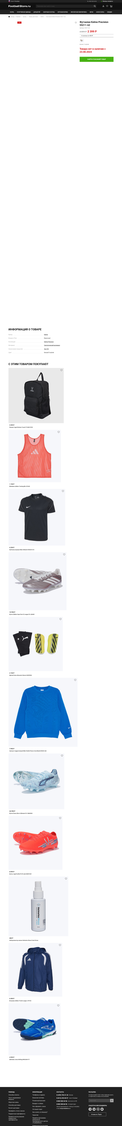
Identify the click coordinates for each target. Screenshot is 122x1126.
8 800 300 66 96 (62, 1104)
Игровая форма (63, 12)
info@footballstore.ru (65, 1108)
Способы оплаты (13, 1095)
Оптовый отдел (37, 1109)
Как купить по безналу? (40, 1112)
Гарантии (35, 1115)
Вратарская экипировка (79, 12)
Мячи (91, 12)
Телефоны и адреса (38, 1095)
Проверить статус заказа (16, 1111)
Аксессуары (100, 12)
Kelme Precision (49, 342)
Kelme (46, 334)
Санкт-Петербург (14, 1)
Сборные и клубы (49, 12)
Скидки (109, 12)
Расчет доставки (13, 1108)
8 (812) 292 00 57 (62, 1098)
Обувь (12, 12)
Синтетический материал (52, 345)
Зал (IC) (46, 349)
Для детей (37, 12)
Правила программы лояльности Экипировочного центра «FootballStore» (40, 1120)
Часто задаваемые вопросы (14, 1098)
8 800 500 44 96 (92, 1)
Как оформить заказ (39, 1106)
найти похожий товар (96, 59)
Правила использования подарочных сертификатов (16, 1118)
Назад (11, 16)
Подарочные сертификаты (16, 1114)
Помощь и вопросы (108, 1)
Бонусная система (38, 1098)
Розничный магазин (38, 1100)
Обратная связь (13, 1102)
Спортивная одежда (24, 12)
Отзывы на (98, 1114)
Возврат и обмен (37, 1103)
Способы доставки (14, 1105)
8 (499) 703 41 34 (62, 1095)
